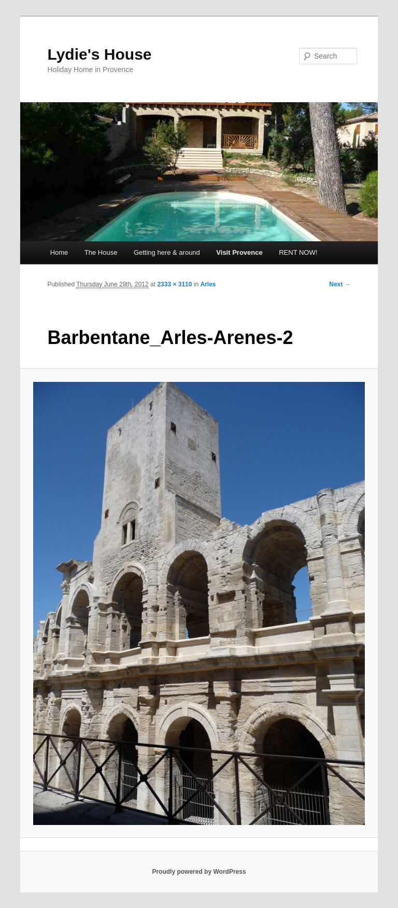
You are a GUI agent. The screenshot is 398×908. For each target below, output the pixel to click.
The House (101, 252)
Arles (208, 284)
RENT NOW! (298, 252)
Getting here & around (167, 252)
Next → (339, 284)
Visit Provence (239, 252)
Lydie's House (99, 54)
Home (59, 252)
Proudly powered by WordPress (199, 871)
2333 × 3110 (174, 284)
